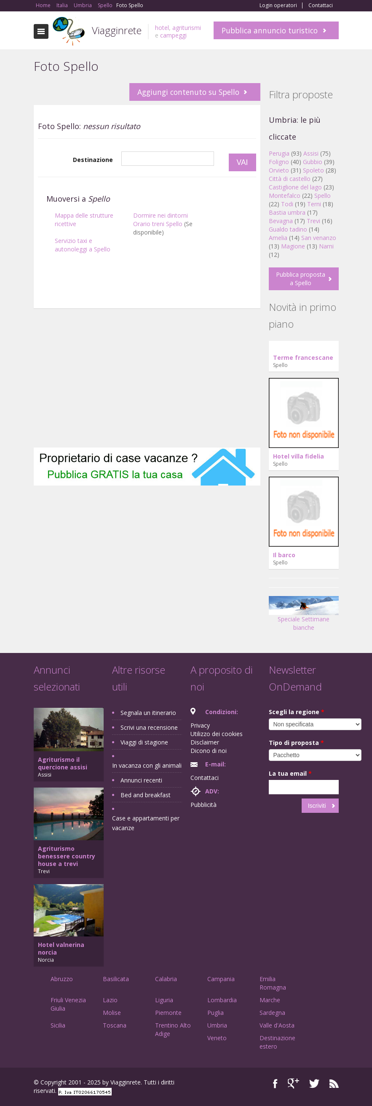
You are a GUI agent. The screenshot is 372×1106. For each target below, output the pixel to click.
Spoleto (313, 170)
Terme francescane (303, 357)
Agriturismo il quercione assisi (62, 763)
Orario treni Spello (157, 224)
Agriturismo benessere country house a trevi (66, 856)
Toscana (114, 1025)
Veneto (217, 1038)
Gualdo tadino (288, 229)
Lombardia (222, 1000)
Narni (326, 246)
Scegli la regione (296, 712)
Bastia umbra (287, 212)
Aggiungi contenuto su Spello (188, 92)
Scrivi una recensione (149, 727)
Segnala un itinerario (148, 713)
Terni (314, 204)
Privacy (200, 725)
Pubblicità (203, 805)
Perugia (279, 153)
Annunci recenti (141, 780)
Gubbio (312, 162)
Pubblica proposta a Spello (300, 278)
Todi (287, 204)
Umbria (217, 1025)
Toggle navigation (41, 31)
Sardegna (272, 1013)
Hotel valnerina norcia (61, 948)
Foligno (279, 162)
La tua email (290, 773)
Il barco (284, 555)
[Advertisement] (147, 313)
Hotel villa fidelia (298, 456)
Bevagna (281, 221)
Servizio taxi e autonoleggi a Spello (82, 245)
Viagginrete (117, 30)
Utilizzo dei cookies (216, 734)
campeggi (173, 35)
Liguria (164, 1000)
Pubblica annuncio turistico (270, 30)
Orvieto (279, 170)
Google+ (293, 1083)
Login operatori (278, 5)
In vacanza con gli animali (147, 765)
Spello (322, 196)
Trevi (313, 221)
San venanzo (318, 238)
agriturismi (186, 28)
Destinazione (93, 160)
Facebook (275, 1083)
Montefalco (284, 196)
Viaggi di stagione (144, 742)
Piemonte (168, 1013)
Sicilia (58, 1025)
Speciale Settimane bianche (304, 616)
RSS (334, 1083)
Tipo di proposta (296, 743)
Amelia (278, 238)
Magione (293, 246)
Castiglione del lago (295, 187)
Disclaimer (204, 742)
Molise (112, 1013)
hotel (162, 28)
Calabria (166, 979)
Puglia (215, 1013)
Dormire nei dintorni (160, 215)
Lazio (110, 1000)
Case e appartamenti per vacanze (145, 823)
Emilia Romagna (273, 983)
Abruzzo (62, 979)
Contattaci (320, 5)
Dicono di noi (208, 751)
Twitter (314, 1083)
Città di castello (289, 179)
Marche (270, 1000)
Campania (221, 979)
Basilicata (116, 979)
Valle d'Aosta (277, 1025)
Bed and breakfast (145, 795)
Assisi (310, 153)
